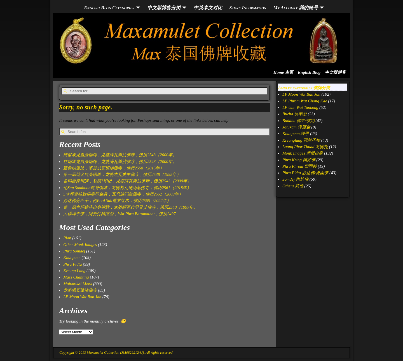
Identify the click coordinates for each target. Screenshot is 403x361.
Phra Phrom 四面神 (299, 166)
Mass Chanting (76, 277)
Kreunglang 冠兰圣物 (301, 140)
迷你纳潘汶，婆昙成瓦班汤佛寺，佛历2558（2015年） (113, 168)
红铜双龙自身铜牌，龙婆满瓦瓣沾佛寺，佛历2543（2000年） (120, 161)
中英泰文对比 (208, 7)
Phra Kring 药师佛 (298, 160)
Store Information (247, 7)
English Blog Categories (109, 7)
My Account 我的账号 (295, 7)
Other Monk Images (80, 244)
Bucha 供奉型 (294, 114)
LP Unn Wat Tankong (300, 107)
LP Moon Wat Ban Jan (82, 297)
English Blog (309, 72)
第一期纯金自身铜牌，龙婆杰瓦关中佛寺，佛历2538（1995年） (122, 174)
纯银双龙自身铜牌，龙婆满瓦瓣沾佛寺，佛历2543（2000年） (120, 155)
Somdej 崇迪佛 (295, 179)
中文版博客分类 (164, 7)
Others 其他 (292, 186)
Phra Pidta (72, 264)
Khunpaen (72, 257)
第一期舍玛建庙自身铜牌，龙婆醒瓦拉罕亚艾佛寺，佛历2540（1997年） (130, 207)
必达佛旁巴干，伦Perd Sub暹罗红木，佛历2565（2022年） (117, 200)
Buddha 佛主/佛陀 (298, 120)
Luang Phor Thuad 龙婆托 (305, 146)
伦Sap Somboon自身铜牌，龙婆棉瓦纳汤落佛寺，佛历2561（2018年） (127, 187)
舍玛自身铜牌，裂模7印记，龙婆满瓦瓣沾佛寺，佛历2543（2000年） (127, 181)
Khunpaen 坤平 (295, 133)
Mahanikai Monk (77, 284)
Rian (67, 238)
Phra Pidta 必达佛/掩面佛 (305, 173)
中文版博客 (335, 72)
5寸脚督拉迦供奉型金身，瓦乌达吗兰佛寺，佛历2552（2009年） (123, 194)
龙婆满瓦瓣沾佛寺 (80, 290)
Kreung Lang (74, 270)
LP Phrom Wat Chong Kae (304, 101)
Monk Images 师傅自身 (302, 153)
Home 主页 (283, 72)
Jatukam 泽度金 (296, 127)
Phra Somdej (74, 251)
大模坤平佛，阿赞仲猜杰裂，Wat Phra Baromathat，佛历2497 (119, 213)
